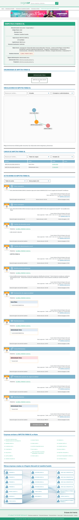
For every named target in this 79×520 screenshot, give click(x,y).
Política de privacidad (68, 515)
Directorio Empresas (43, 515)
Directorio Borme (52, 515)
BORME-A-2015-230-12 (65, 416)
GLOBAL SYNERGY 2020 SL (23, 229)
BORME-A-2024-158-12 (65, 196)
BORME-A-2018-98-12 (65, 340)
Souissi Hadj (15, 361)
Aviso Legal (59, 515)
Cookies (75, 515)
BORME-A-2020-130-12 (65, 238)
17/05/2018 (55, 167)
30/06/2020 (55, 164)
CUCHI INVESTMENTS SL (18, 305)
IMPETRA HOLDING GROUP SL (26, 60)
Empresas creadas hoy (33, 515)
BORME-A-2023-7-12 (65, 216)
